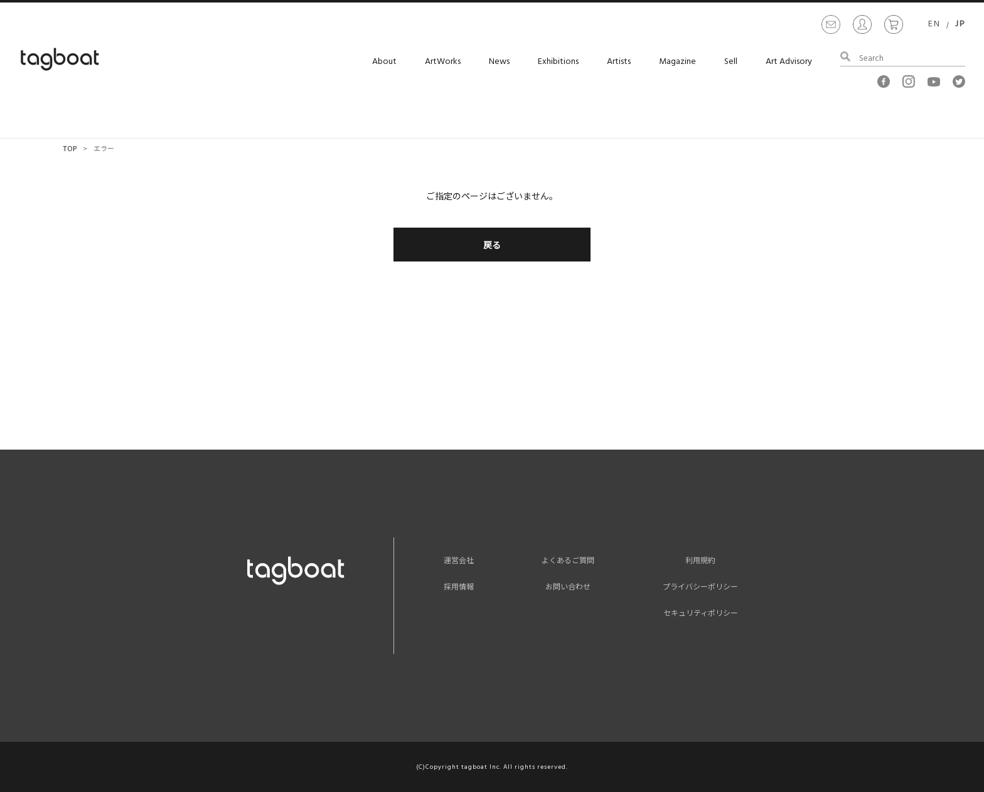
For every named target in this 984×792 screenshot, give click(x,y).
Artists (619, 62)
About (384, 62)
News (499, 62)
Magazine (677, 62)
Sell (730, 62)
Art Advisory (789, 62)
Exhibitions (558, 62)
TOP (70, 148)
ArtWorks (443, 62)
